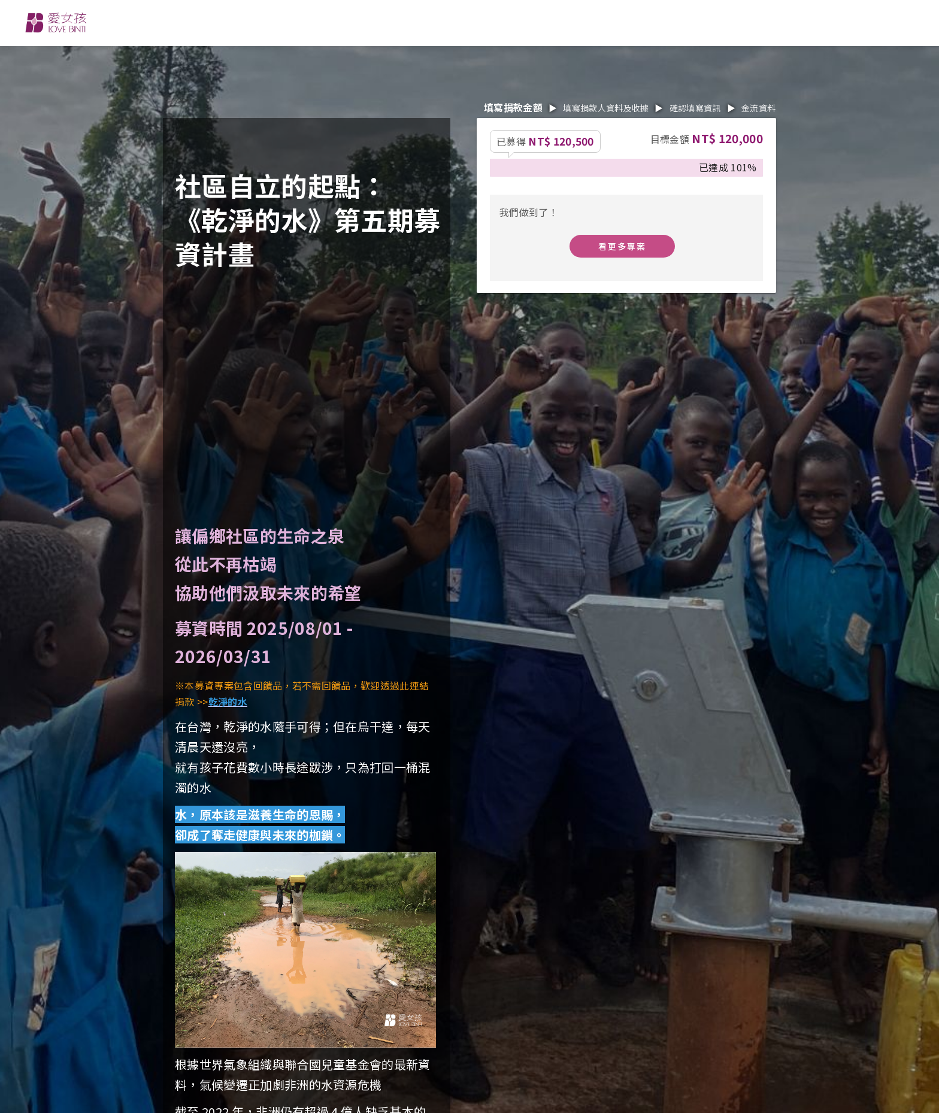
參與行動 (403, 21)
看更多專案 (622, 246)
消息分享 (482, 21)
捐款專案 (561, 21)
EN (743, 23)
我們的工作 (237, 21)
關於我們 (323, 21)
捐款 (881, 22)
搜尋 (809, 22)
